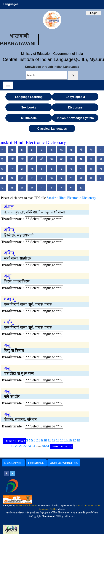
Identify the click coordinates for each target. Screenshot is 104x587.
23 (29, 445)
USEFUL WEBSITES (64, 462)
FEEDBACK (36, 462)
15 (66, 440)
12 (53, 440)
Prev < (21, 441)
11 (49, 440)
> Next (54, 446)
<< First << (10, 441)
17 (74, 440)
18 (78, 440)
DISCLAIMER (13, 462)
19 (12, 445)
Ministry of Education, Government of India (52, 54)
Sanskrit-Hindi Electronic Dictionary (71, 198)
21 (21, 445)
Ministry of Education (26, 505)
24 (33, 445)
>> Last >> (65, 446)
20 (16, 445)
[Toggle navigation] (8, 85)
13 (57, 440)
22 (25, 445)
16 (70, 440)
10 (45, 440)
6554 (45, 445)
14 (61, 440)
